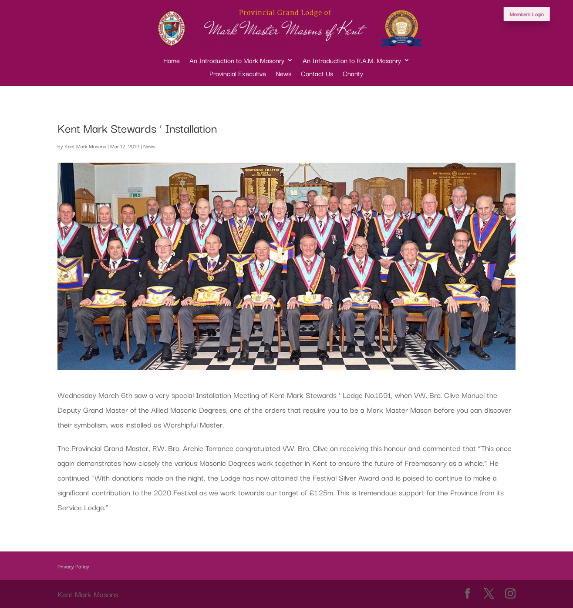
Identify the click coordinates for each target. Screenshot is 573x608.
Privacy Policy (73, 566)
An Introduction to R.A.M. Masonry (352, 61)
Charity (353, 74)
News (283, 74)
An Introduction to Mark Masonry (236, 61)
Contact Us (317, 74)
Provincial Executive (237, 74)
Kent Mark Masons (85, 146)
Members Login (538, 14)
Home (171, 61)
